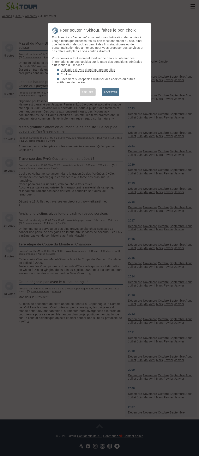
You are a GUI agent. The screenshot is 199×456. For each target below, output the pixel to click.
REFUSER (88, 92)
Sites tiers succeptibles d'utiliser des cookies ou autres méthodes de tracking (96, 80)
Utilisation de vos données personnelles (88, 69)
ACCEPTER (110, 92)
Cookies (66, 74)
